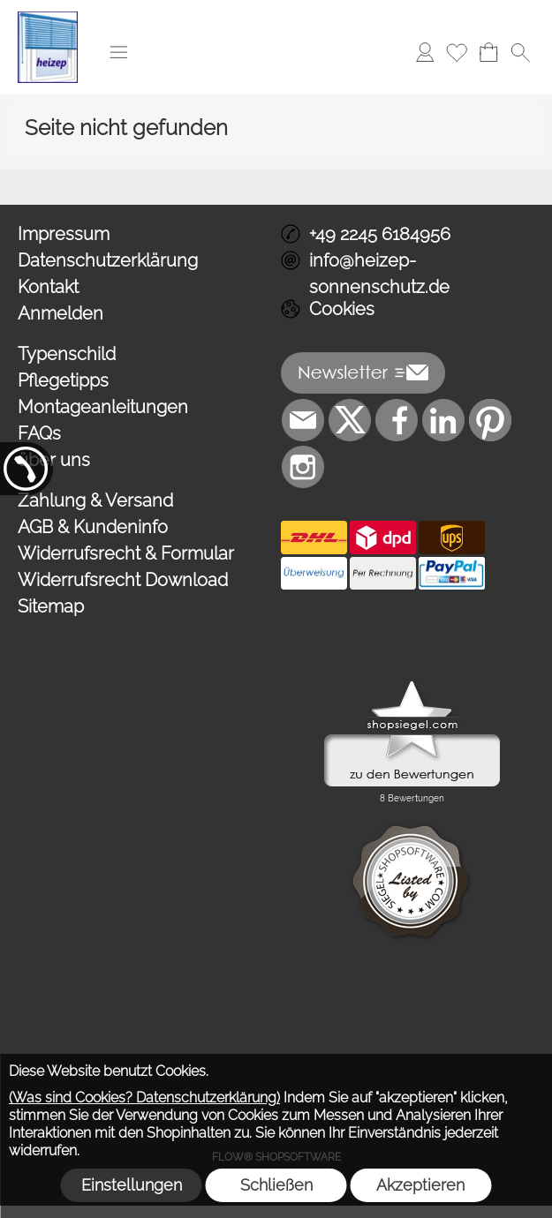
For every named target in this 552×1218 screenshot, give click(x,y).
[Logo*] (48, 18)
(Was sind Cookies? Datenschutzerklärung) (144, 1097)
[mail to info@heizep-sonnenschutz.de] (303, 420)
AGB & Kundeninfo (93, 527)
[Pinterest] (490, 420)
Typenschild (67, 354)
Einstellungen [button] (131, 1185)
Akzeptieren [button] (420, 1185)
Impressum (64, 233)
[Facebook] (396, 420)
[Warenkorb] (488, 52)
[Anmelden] (424, 52)
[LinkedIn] (443, 420)
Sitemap (51, 606)
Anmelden (60, 313)
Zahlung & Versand (95, 500)
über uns (54, 459)
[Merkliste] (456, 52)
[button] (118, 52)
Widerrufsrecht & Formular (126, 553)
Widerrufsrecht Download (123, 579)
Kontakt (48, 286)
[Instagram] (303, 467)
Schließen (276, 1185)
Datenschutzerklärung (108, 260)
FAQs (39, 433)
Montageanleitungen (103, 406)
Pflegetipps (63, 380)
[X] (350, 420)
